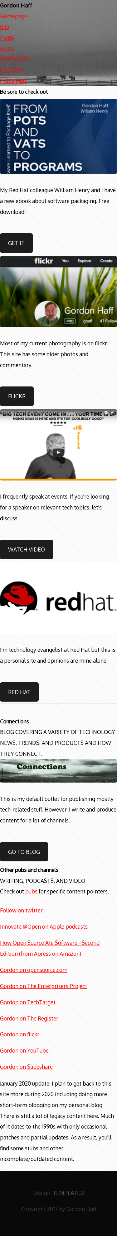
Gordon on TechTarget (28, 1002)
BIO (4, 26)
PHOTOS (11, 70)
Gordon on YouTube (24, 1050)
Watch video (26, 549)
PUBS (7, 37)
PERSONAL (13, 81)
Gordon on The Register (29, 1018)
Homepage (13, 16)
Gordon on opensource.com (33, 969)
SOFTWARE (14, 59)
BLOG (7, 48)
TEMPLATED (68, 1192)
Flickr (17, 396)
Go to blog (24, 851)
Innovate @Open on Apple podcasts (44, 926)
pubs (31, 891)
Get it (16, 242)
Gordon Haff (16, 5)
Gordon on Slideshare (26, 1066)
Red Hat (19, 692)
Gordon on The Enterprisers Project (43, 986)
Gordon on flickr (19, 1034)
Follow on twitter (21, 910)
